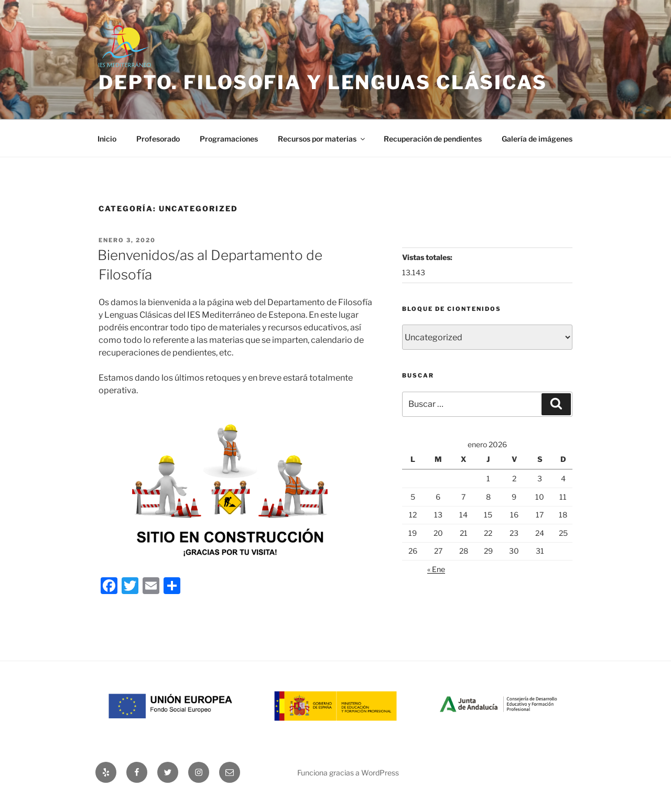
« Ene (436, 569)
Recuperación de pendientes (433, 138)
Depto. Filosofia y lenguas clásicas (323, 82)
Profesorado (158, 138)
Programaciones (229, 138)
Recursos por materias (322, 138)
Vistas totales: (428, 257)
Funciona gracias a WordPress (348, 772)
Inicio (107, 138)
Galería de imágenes (537, 138)
